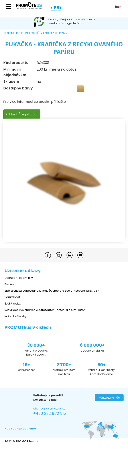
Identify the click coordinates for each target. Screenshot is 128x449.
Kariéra (9, 284)
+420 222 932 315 (49, 413)
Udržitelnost (12, 297)
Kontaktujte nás (109, 398)
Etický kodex (12, 303)
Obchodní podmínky (18, 278)
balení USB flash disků (21, 33)
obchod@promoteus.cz (49, 408)
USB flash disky (55, 33)
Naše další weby (15, 316)
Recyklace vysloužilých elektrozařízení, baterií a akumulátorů (45, 310)
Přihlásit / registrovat (22, 114)
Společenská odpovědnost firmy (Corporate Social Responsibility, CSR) (52, 291)
